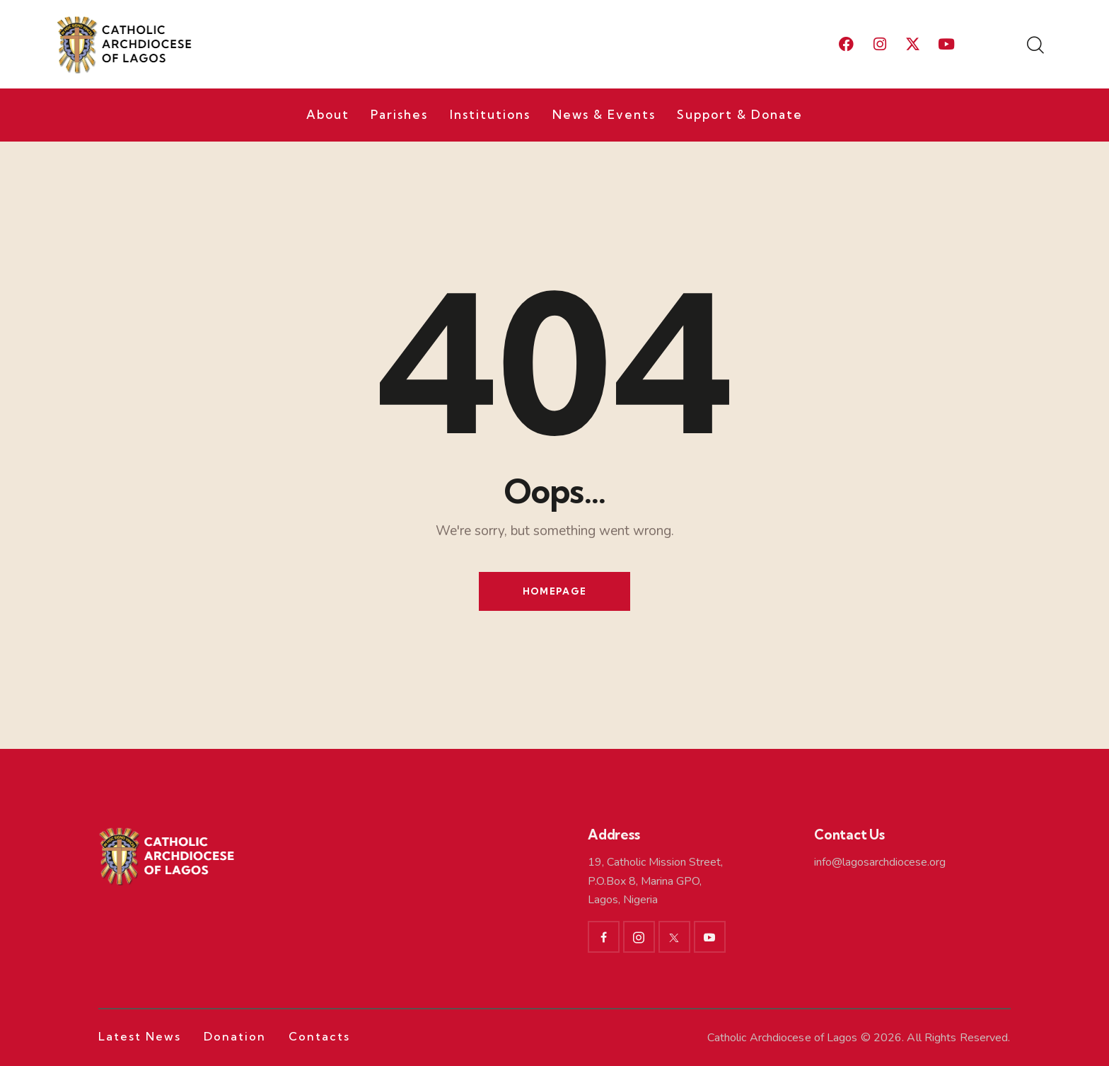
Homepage (554, 591)
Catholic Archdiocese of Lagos (782, 1037)
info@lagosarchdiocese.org (880, 862)
